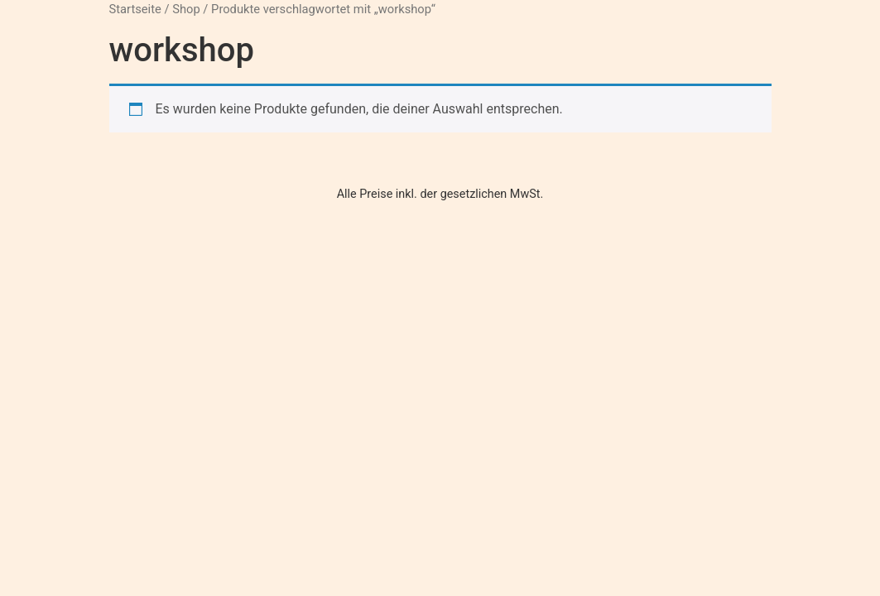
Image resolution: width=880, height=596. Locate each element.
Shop (186, 9)
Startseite (135, 9)
